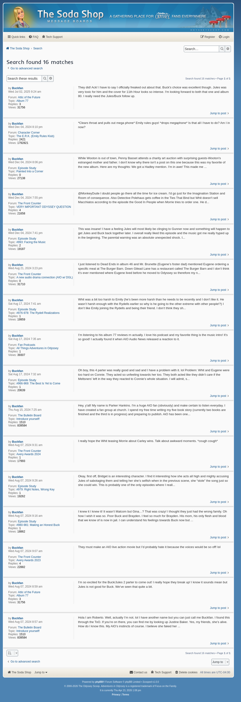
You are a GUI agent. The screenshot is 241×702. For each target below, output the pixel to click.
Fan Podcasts (26, 345)
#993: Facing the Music (31, 242)
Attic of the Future (29, 97)
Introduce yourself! (28, 419)
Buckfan (17, 88)
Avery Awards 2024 (28, 454)
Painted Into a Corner (29, 171)
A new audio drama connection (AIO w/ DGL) (44, 277)
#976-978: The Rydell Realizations (38, 313)
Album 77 (22, 101)
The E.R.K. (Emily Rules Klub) (35, 136)
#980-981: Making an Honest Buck (38, 525)
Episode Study (27, 168)
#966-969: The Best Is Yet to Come (38, 383)
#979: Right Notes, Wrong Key (35, 489)
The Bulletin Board (29, 415)
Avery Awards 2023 (28, 560)
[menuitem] (210, 30)
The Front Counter (29, 203)
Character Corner (29, 132)
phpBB (99, 682)
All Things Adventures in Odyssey (37, 348)
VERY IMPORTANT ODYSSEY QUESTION (43, 207)
